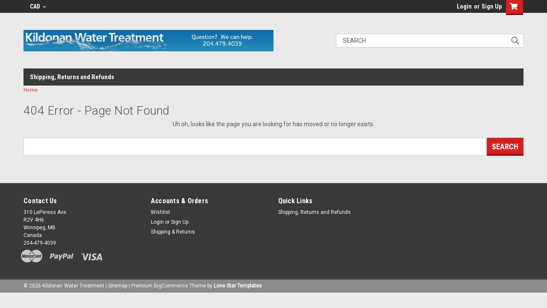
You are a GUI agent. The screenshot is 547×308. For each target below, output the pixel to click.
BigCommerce (171, 286)
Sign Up (492, 6)
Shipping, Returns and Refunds (72, 77)
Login (464, 6)
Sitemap (117, 286)
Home (31, 90)
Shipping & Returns (173, 232)
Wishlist (160, 212)
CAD (38, 6)
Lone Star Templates (238, 286)
